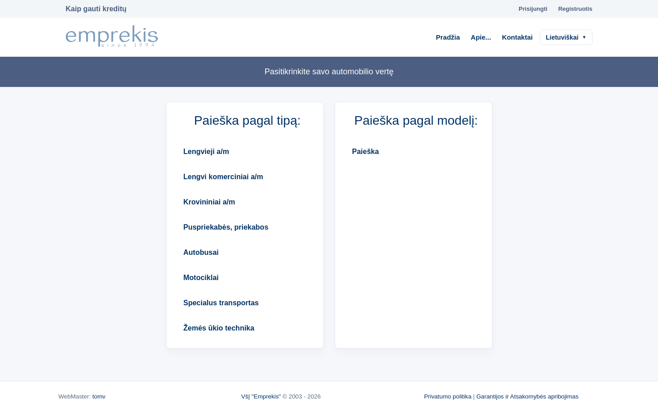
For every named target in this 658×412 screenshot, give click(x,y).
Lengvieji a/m (206, 151)
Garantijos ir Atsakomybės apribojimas (527, 396)
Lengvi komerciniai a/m (223, 177)
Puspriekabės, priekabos (226, 227)
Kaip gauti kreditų (96, 9)
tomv (99, 396)
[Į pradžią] (112, 37)
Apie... (481, 37)
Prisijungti (533, 8)
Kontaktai (517, 37)
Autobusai (201, 252)
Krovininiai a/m (209, 202)
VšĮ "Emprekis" (261, 396)
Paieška (365, 151)
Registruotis (575, 8)
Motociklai (201, 277)
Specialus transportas (221, 303)
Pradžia (448, 37)
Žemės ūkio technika (219, 328)
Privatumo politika (447, 396)
